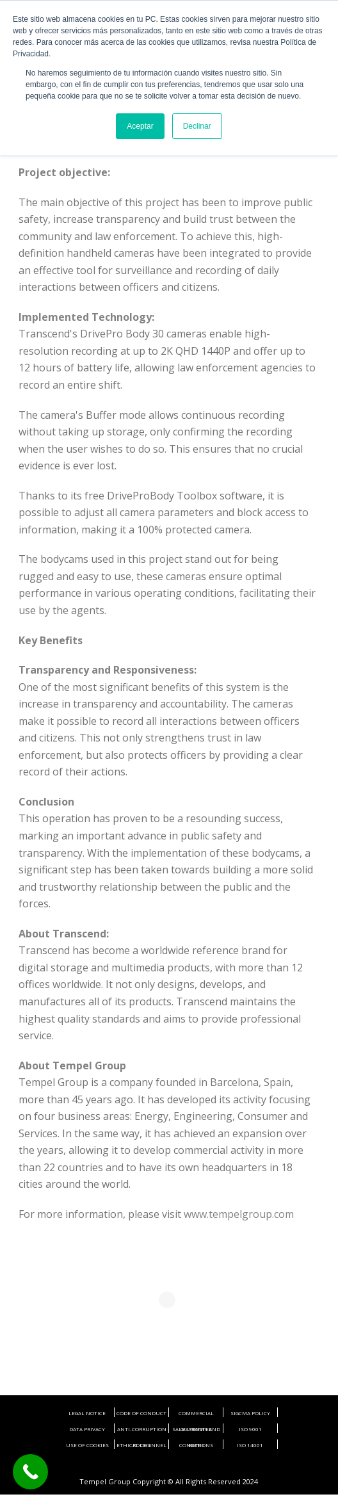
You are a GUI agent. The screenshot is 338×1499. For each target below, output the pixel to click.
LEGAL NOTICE (87, 1412)
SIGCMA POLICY (250, 1412)
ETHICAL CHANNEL (141, 1444)
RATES (196, 1444)
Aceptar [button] (140, 126)
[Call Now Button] (30, 1471)
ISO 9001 (250, 1428)
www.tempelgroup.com (239, 1214)
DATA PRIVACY (87, 1428)
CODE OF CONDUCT (141, 1412)
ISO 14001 (250, 1444)
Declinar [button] (197, 126)
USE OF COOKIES (87, 1444)
